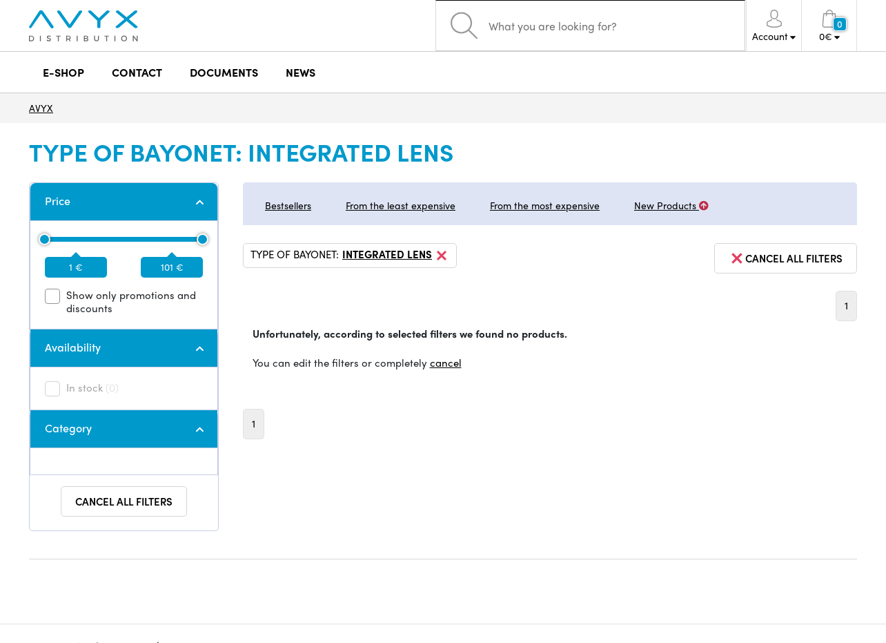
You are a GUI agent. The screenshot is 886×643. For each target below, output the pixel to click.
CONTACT (137, 72)
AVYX (41, 108)
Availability (73, 347)
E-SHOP (63, 72)
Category (68, 428)
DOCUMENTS (224, 72)
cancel (446, 362)
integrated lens (395, 255)
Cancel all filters (124, 501)
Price (57, 201)
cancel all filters (786, 258)
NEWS (300, 72)
